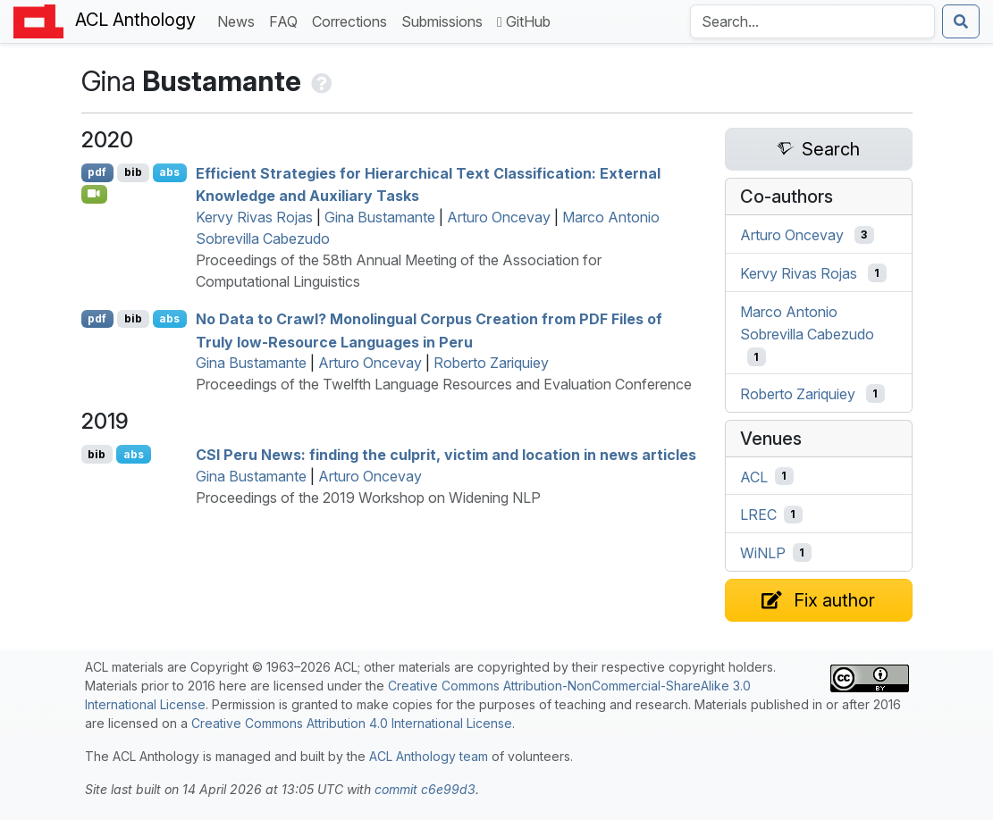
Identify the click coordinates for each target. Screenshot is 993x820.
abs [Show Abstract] (169, 172)
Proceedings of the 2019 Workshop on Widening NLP (368, 497)
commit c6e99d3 (424, 789)
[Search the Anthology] (812, 21)
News (239, 20)
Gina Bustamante (379, 217)
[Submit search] (961, 21)
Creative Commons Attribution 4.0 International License (351, 723)
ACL (754, 476)
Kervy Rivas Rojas (254, 217)
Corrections (353, 20)
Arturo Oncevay (499, 217)
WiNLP (763, 553)
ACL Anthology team (428, 756)
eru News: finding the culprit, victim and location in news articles (446, 455)
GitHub (524, 21)
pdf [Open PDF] (97, 172)
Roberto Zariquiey (491, 363)
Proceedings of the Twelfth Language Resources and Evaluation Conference (444, 384)
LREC (758, 514)
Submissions (445, 20)
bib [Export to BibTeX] (133, 172)
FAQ (287, 20)
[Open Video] (94, 194)
